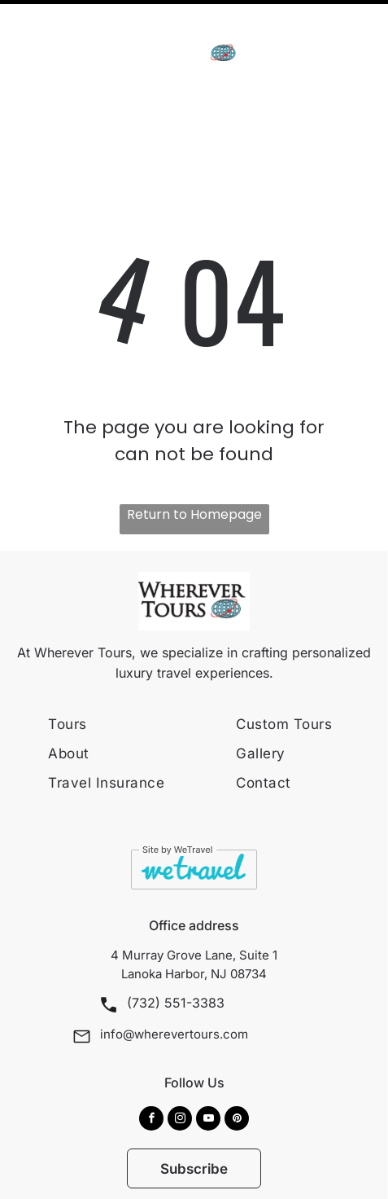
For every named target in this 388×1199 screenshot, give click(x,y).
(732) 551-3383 (176, 947)
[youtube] (208, 1065)
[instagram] (180, 1065)
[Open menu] (354, 33)
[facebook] (151, 1065)
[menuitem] (139, 668)
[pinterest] (237, 1065)
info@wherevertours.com (174, 978)
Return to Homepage (194, 459)
